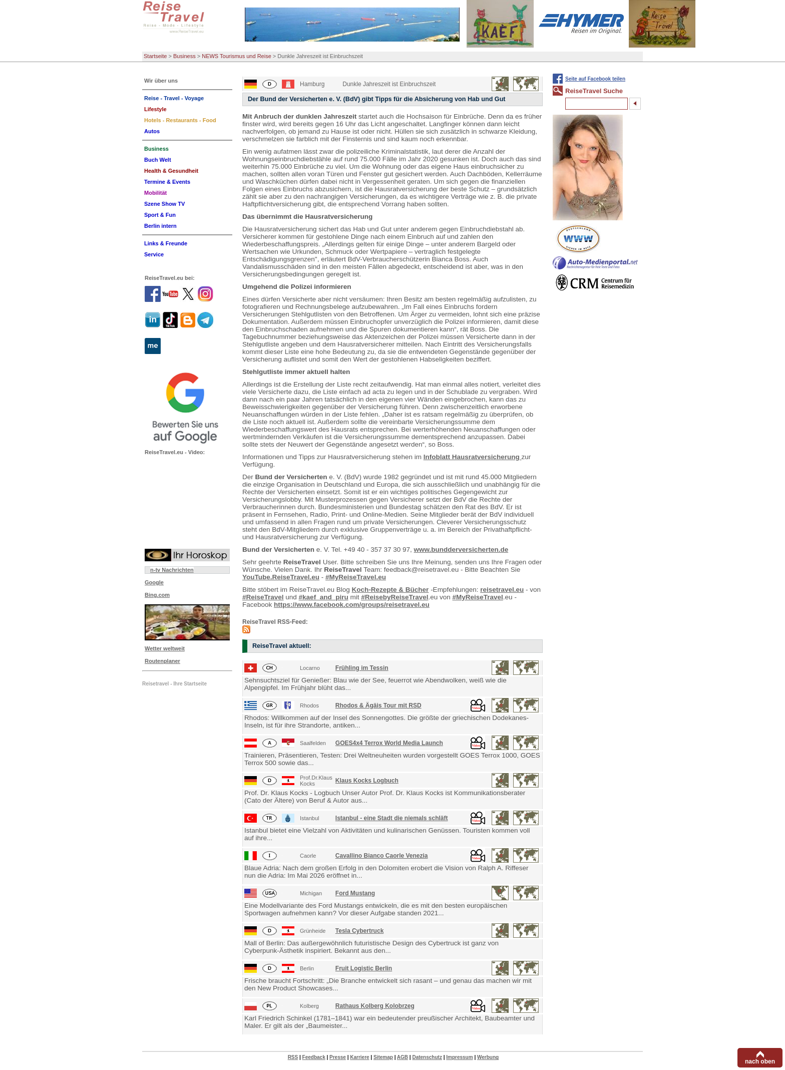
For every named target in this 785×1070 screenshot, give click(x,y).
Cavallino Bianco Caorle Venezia (381, 855)
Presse (337, 1057)
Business (184, 56)
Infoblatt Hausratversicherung (473, 457)
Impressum (459, 1057)
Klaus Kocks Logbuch (367, 780)
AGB (402, 1057)
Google (154, 582)
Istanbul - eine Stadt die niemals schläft (391, 818)
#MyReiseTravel (478, 597)
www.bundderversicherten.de (461, 549)
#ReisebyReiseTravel (394, 597)
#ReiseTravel (263, 597)
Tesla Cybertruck (359, 930)
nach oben (760, 1061)
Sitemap (383, 1057)
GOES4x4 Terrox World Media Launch (389, 743)
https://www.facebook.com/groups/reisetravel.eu (352, 604)
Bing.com (157, 595)
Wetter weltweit (165, 648)
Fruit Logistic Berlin (363, 968)
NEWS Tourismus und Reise (236, 56)
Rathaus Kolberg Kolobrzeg (375, 1005)
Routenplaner (162, 661)
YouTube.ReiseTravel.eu (280, 577)
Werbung (488, 1057)
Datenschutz (427, 1057)
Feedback (313, 1057)
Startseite (155, 56)
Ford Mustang (355, 893)
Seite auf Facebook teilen (595, 79)
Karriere (359, 1057)
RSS (293, 1057)
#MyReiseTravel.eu (355, 577)
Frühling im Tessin (361, 667)
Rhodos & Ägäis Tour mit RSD (378, 705)
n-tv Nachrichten (172, 570)
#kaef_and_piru (323, 597)
